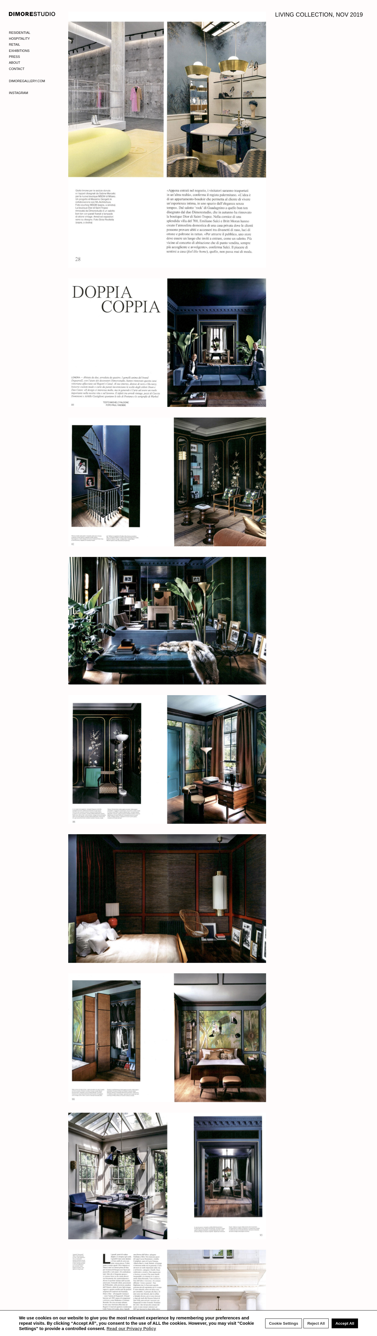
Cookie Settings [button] (283, 1323)
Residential (19, 32)
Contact (16, 69)
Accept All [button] (344, 1323)
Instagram (18, 93)
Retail (14, 44)
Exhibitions (19, 50)
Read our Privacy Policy (131, 1328)
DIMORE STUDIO (32, 14)
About (14, 62)
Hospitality (19, 38)
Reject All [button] (316, 1323)
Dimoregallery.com (27, 81)
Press (14, 56)
